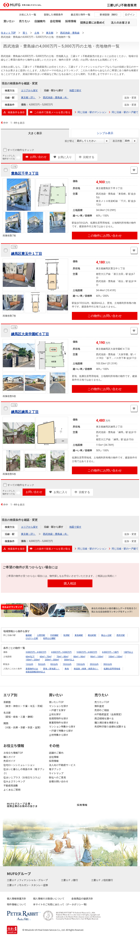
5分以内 (42, 664)
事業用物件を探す (58, 722)
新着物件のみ (32, 668)
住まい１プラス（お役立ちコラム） (22, 777)
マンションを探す (58, 706)
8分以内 (54, 664)
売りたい (24, 21)
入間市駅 (41, 635)
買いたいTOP (56, 702)
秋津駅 (66, 635)
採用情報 (70, 21)
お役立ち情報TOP (13, 752)
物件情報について (16, 904)
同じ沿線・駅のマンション (92, 112)
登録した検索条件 (53, 14)
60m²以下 (30, 656)
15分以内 (80, 664)
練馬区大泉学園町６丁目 (30, 334)
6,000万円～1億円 (110, 652)
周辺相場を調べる (104, 718)
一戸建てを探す (57, 710)
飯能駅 (29, 635)
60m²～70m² (46, 656)
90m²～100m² (96, 656)
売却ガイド (9, 761)
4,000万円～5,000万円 (61, 652)
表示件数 (119, 141)
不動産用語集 (10, 785)
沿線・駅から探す (53, 90)
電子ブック (55, 769)
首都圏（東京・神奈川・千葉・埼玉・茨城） (23, 704)
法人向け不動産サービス (62, 765)
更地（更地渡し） (51, 668)
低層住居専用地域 (112, 668)
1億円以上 (128, 652)
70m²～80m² (62, 656)
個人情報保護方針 (16, 898)
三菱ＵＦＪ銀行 (69, 880)
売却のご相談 (101, 710)
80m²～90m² (79, 656)
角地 (67, 668)
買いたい (8, 21)
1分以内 (29, 664)
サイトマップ (56, 773)
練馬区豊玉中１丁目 (26, 254)
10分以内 (67, 664)
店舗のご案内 (56, 752)
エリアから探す (29, 90)
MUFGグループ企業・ (22, 805)
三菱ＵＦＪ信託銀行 (102, 880)
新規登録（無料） (109, 14)
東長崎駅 (79, 635)
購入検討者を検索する (106, 722)
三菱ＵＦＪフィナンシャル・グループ (27, 880)
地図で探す (75, 90)
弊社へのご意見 (57, 777)
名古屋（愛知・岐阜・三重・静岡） (19, 714)
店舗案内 (39, 21)
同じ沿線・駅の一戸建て (125, 112)
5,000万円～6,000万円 (87, 652)
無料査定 (99, 706)
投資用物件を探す (58, 718)
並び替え (71, 141)
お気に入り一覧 (27, 14)
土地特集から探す (58, 734)
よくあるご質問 (11, 789)
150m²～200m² (33, 660)
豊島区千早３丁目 (25, 173)
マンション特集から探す (62, 726)
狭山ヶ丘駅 (106, 635)
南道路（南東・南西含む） (86, 668)
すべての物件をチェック (20, 150)
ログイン (130, 14)
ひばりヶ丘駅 (32, 638)
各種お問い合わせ (58, 781)
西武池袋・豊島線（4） (55, 97)
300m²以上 (69, 660)
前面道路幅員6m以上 (35, 672)
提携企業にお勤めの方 (92, 22)
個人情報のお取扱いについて (48, 898)
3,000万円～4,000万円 (36, 652)
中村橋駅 (54, 635)
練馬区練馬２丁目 (25, 412)
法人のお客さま (120, 22)
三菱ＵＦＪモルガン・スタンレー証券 (27, 885)
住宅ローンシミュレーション (19, 765)
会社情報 (55, 21)
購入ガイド (9, 757)
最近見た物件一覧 (80, 14)
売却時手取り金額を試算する (110, 726)
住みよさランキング (14, 781)
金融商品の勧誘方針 (82, 898)
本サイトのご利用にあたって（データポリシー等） (60, 904)
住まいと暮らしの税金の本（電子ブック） (23, 771)
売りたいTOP (101, 702)
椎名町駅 (92, 635)
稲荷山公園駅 (49, 638)
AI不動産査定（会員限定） (108, 714)
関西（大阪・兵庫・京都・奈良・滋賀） (22, 725)
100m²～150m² (115, 656)
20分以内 (94, 664)
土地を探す (55, 714)
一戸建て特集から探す (61, 730)
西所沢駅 (121, 635)
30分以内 (107, 664)
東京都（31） (28, 97)
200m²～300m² (52, 660)
